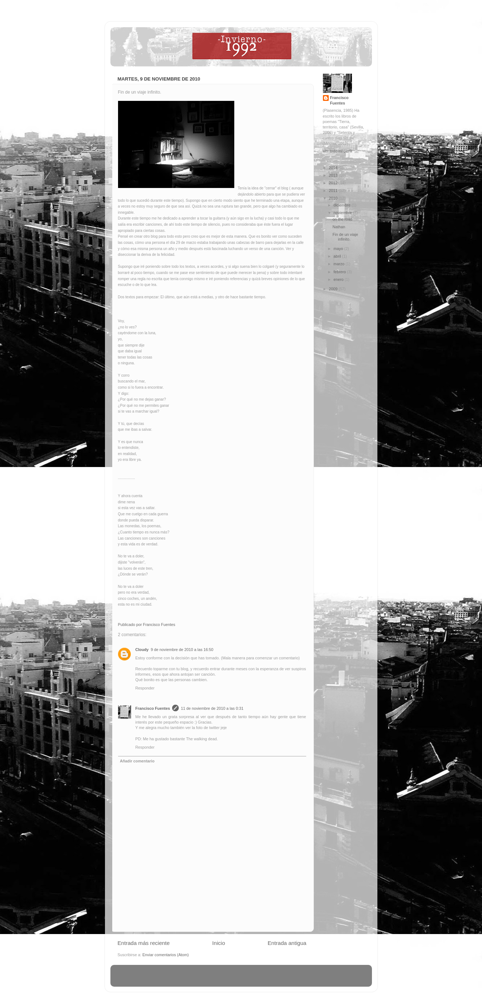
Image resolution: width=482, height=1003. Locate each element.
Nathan (338, 227)
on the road (342, 219)
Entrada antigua (287, 943)
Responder (145, 688)
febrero (340, 272)
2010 (334, 198)
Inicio (218, 943)
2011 (334, 190)
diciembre (342, 205)
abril (337, 256)
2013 (334, 175)
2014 (334, 167)
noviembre (343, 212)
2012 (334, 183)
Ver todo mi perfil (337, 151)
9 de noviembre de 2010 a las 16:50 (182, 649)
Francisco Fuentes (152, 708)
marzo (339, 264)
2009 (334, 289)
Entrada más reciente (144, 943)
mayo (338, 248)
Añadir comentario (137, 761)
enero (339, 279)
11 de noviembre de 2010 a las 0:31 (212, 708)
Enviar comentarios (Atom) (165, 955)
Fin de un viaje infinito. (345, 236)
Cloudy (142, 649)
